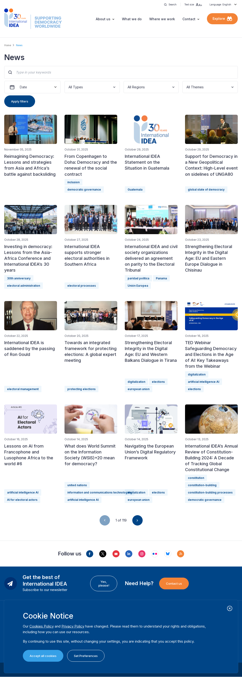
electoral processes (81, 285)
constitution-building (202, 485)
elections (158, 381)
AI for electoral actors (22, 500)
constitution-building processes (210, 492)
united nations (77, 485)
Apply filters (19, 101)
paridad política (138, 278)
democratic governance (84, 189)
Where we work (162, 19)
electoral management (23, 389)
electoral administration (23, 285)
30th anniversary (19, 278)
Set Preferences (86, 656)
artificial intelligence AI (203, 381)
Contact (188, 19)
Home (7, 45)
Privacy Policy (72, 626)
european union (138, 389)
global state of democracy (206, 189)
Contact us (174, 583)
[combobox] (128, 87)
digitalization (136, 381)
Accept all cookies (43, 656)
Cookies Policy (41, 626)
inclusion (73, 182)
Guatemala (135, 189)
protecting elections (81, 389)
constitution (196, 478)
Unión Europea (138, 285)
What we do (132, 19)
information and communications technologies (99, 492)
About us (103, 19)
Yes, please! (103, 583)
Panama (161, 278)
